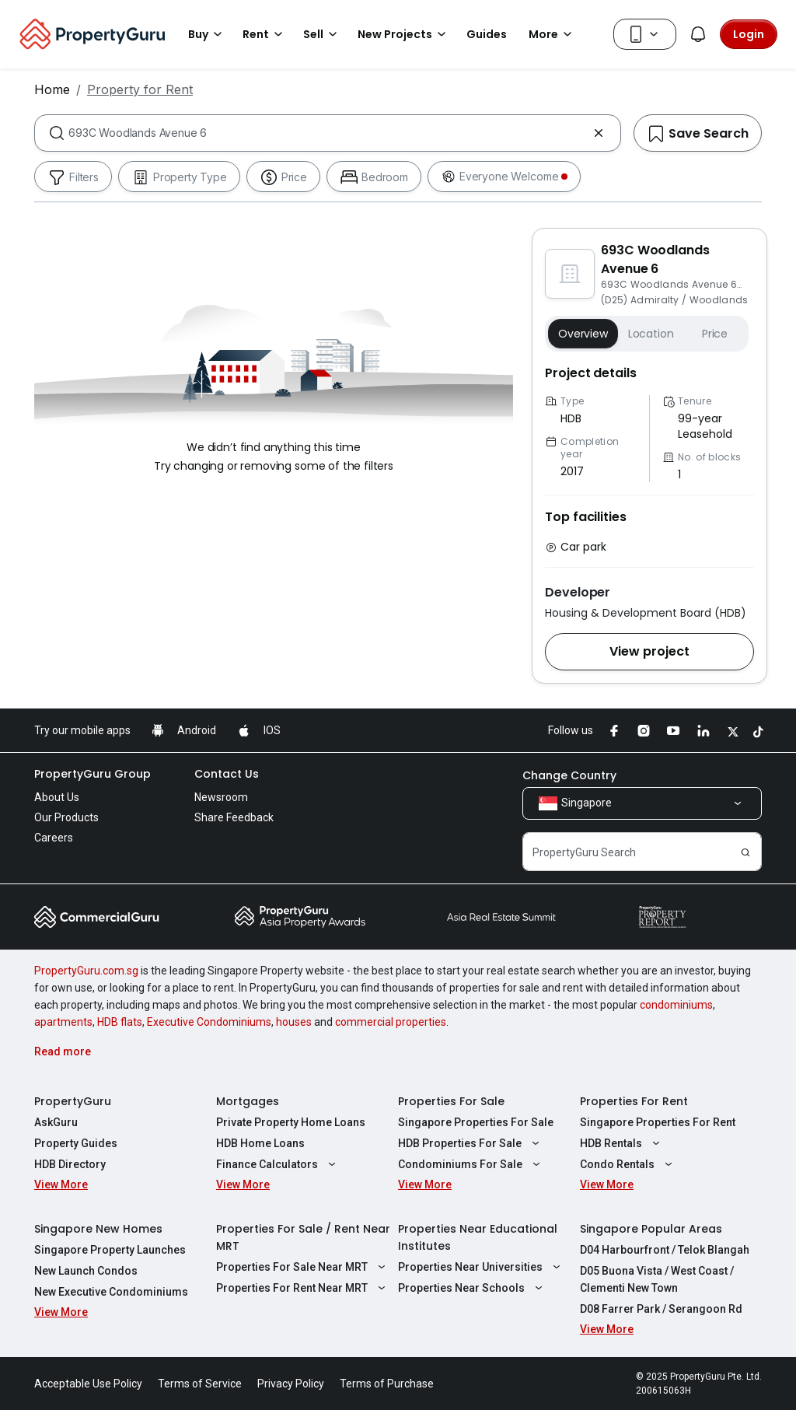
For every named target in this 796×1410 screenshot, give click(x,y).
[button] (649, 651)
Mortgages (247, 1101)
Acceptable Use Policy (88, 1383)
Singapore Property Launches (110, 1250)
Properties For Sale (451, 1101)
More (553, 34)
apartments (63, 1022)
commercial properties (390, 1022)
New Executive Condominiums (111, 1292)
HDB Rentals (622, 1143)
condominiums (676, 1005)
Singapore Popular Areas (651, 1229)
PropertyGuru (72, 1101)
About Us (56, 797)
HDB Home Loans (260, 1143)
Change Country (569, 775)
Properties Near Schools (472, 1287)
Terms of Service (200, 1383)
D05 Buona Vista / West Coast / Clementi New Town (657, 1279)
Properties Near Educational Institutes (477, 1237)
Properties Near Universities (481, 1266)
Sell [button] (322, 34)
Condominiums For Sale (471, 1164)
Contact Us (226, 774)
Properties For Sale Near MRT (302, 1266)
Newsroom (221, 797)
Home (52, 89)
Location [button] (651, 333)
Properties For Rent (634, 1101)
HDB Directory (70, 1164)
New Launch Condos (86, 1271)
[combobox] (327, 133)
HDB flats (119, 1022)
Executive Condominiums (209, 1022)
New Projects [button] (404, 34)
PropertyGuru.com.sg (86, 970)
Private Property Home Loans (290, 1122)
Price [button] (715, 333)
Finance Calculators (278, 1164)
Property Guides (75, 1143)
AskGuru (56, 1122)
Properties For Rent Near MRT (302, 1287)
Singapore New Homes (98, 1229)
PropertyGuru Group (92, 774)
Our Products (66, 817)
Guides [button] (486, 34)
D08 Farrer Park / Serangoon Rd (661, 1309)
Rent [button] (265, 34)
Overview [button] (583, 333)
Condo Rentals (628, 1164)
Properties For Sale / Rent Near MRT (303, 1237)
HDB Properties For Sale (470, 1143)
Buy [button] (207, 34)
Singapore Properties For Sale (475, 1122)
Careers (53, 837)
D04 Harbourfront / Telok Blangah (664, 1250)
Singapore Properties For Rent (657, 1122)
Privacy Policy (290, 1383)
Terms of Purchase (387, 1383)
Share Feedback (234, 817)
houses (294, 1022)
